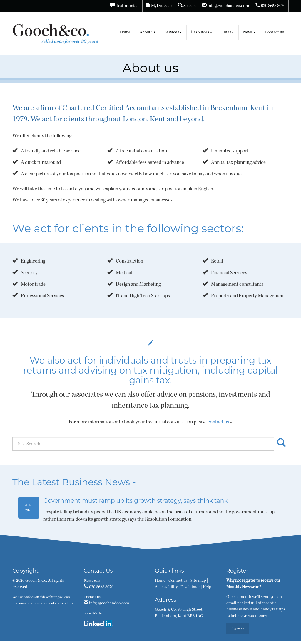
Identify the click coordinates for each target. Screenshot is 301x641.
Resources (201, 32)
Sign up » (238, 628)
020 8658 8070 (270, 6)
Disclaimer (190, 587)
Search (187, 6)
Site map (198, 580)
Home (125, 32)
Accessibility (166, 587)
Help (207, 587)
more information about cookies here (46, 603)
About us (147, 32)
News (249, 32)
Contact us (274, 32)
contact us (218, 422)
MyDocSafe (159, 6)
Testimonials (124, 6)
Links (227, 32)
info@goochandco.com (225, 6)
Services (173, 32)
